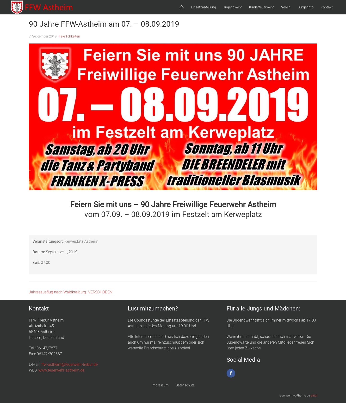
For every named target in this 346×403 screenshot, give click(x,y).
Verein (285, 7)
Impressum (160, 385)
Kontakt (327, 7)
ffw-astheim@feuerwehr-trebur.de (69, 364)
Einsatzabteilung (203, 7)
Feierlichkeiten (69, 36)
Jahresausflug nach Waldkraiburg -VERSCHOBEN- (71, 292)
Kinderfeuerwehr (261, 7)
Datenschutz (185, 385)
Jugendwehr (232, 7)
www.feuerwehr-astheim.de (61, 370)
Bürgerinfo (306, 7)
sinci (314, 395)
